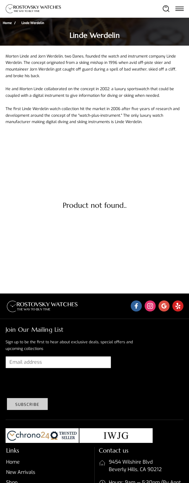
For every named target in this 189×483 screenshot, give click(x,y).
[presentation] (48, 383)
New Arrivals (20, 472)
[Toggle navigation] (179, 8)
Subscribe (27, 404)
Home (7, 23)
